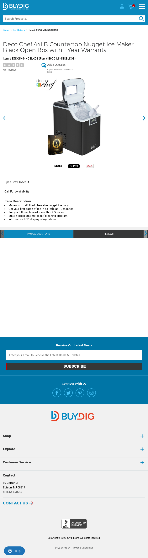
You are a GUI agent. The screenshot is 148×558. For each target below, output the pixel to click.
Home (6, 30)
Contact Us (15, 503)
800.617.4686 (12, 492)
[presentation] (4, 118)
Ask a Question (56, 64)
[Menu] (142, 6)
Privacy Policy (62, 548)
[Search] (74, 18)
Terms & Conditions (83, 548)
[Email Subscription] (74, 355)
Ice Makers (19, 30)
